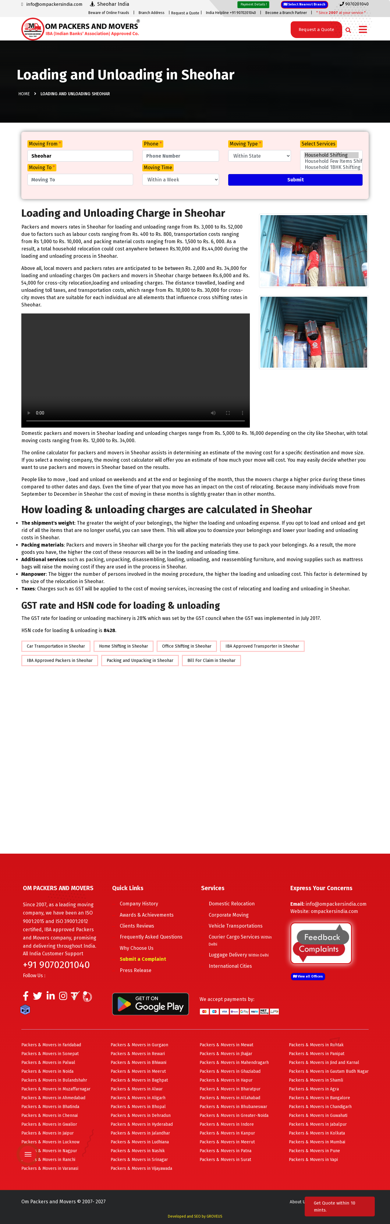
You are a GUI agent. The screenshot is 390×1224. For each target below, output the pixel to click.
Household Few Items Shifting (331, 161)
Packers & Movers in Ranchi (48, 1159)
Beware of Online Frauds (108, 13)
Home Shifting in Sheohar (123, 646)
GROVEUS (214, 1216)
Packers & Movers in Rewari (138, 1053)
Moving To (42, 167)
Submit (295, 180)
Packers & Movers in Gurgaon (139, 1044)
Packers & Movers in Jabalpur (318, 1124)
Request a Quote (185, 13)
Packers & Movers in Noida (47, 1071)
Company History (139, 904)
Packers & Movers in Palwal (48, 1062)
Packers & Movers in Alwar (137, 1089)
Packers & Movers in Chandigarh (320, 1106)
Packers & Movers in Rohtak (316, 1044)
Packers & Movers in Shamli (316, 1080)
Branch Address (152, 13)
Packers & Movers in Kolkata (317, 1133)
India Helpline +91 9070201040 (231, 13)
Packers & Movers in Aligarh (138, 1097)
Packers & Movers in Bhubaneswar (233, 1106)
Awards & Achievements (147, 915)
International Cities (230, 966)
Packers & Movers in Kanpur (227, 1133)
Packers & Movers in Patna (225, 1150)
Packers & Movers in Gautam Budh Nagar (329, 1071)
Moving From (45, 144)
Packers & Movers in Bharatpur (230, 1089)
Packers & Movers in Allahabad (230, 1097)
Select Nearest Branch (304, 4)
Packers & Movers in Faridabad (51, 1044)
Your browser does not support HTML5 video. (135, 370)
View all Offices (308, 976)
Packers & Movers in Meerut (138, 1071)
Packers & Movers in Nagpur (49, 1150)
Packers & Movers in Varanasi (49, 1168)
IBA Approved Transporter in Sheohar (262, 646)
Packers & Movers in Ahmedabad (53, 1097)
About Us (298, 1202)
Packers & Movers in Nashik (138, 1150)
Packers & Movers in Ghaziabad (230, 1071)
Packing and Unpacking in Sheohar (140, 660)
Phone (153, 144)
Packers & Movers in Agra (314, 1089)
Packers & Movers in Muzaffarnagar (55, 1089)
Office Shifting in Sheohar (186, 646)
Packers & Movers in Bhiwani (138, 1062)
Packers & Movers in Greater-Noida (234, 1115)
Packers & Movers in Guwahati (318, 1115)
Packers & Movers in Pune (314, 1150)
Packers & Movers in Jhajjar (226, 1053)
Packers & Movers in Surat (225, 1159)
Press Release (135, 970)
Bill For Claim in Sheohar (211, 660)
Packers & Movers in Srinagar (139, 1159)
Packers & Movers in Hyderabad (142, 1124)
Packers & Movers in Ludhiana (140, 1142)
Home (24, 93)
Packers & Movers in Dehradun (141, 1115)
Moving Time (158, 167)
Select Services (318, 144)
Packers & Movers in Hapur (226, 1080)
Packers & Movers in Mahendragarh (234, 1062)
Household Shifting (331, 155)
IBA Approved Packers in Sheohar (60, 660)
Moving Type (245, 144)
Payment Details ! (253, 4)
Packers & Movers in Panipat (316, 1053)
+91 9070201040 (56, 964)
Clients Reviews (137, 926)
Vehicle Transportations (236, 926)
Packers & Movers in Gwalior (49, 1124)
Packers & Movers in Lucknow (50, 1142)
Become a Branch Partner (286, 13)
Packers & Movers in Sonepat (50, 1053)
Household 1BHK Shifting (331, 167)
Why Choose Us (137, 948)
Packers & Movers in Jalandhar (140, 1133)
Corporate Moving (229, 915)
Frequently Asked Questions (151, 937)
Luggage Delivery (239, 955)
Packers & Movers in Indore (227, 1124)
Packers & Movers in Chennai (49, 1115)
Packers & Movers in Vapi (313, 1159)
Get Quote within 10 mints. (334, 1206)
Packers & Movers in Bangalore (319, 1097)
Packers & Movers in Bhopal (138, 1106)
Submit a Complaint (143, 959)
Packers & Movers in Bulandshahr (54, 1080)
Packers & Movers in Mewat (226, 1044)
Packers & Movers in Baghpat (139, 1080)
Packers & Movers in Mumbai (317, 1142)
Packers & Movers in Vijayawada (141, 1168)
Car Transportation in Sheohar (56, 646)
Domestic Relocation (232, 904)
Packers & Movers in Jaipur (47, 1133)
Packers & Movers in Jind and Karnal (324, 1062)
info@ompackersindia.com (336, 904)
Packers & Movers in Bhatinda (50, 1106)
